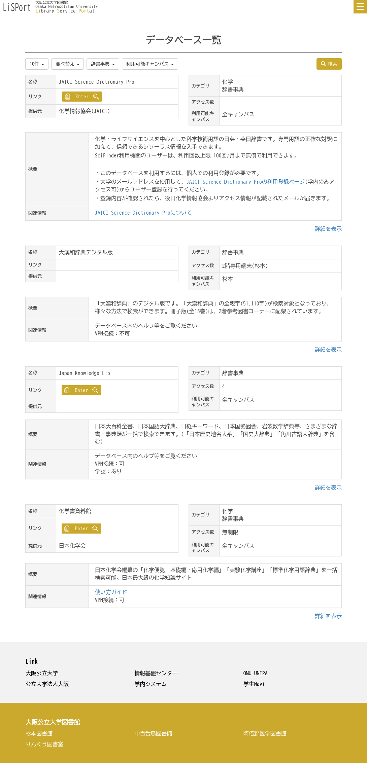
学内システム (150, 684)
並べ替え (67, 64)
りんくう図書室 (44, 744)
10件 (37, 64)
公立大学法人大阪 (47, 684)
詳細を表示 (328, 228)
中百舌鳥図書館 (153, 733)
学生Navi (254, 684)
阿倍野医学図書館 (265, 733)
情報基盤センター (155, 673)
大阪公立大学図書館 (53, 722)
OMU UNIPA (255, 673)
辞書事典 (103, 64)
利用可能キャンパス (150, 64)
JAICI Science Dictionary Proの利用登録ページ (246, 181)
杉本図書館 (39, 733)
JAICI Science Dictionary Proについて (143, 212)
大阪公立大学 (42, 673)
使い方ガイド (111, 592)
